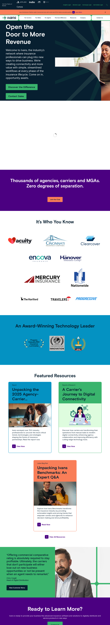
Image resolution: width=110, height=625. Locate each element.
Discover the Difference (21, 87)
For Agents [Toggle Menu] (48, 17)
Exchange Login (87, 4)
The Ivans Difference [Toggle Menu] (60, 17)
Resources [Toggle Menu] (73, 17)
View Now (18, 446)
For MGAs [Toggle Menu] (38, 17)
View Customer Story (17, 588)
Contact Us (100, 17)
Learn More (77, 12)
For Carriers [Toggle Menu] (27, 17)
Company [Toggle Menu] (83, 17)
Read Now (43, 524)
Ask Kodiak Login (98, 4)
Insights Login (67, 4)
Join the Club (55, 199)
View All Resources (55, 537)
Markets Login (77, 4)
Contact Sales (16, 96)
